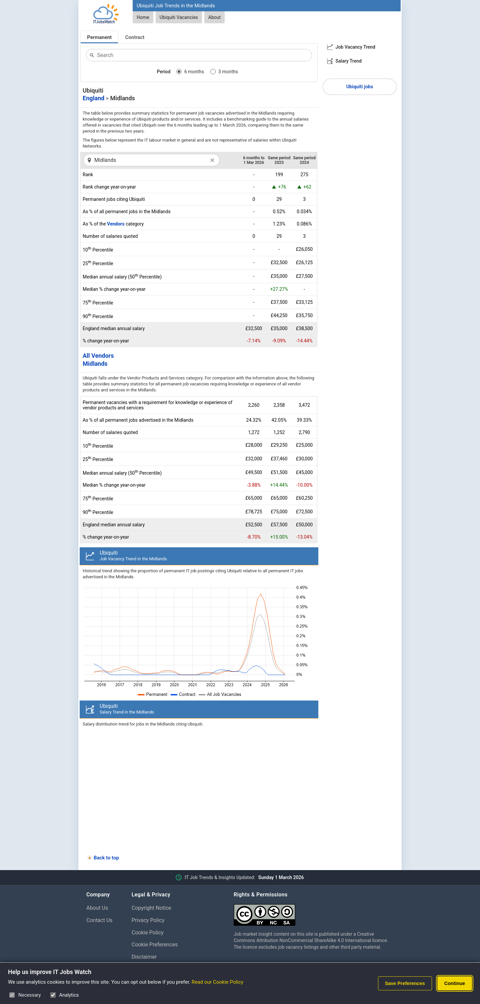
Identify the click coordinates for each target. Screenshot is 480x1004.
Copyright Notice (151, 908)
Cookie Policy (148, 932)
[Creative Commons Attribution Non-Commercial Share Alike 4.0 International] (314, 912)
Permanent (99, 37)
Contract (135, 37)
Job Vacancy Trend (355, 47)
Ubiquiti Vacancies (179, 17)
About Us (97, 908)
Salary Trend (349, 61)
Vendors (115, 224)
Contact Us (99, 920)
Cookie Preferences (155, 944)
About (214, 17)
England (93, 98)
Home (143, 17)
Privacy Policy (148, 920)
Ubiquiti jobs (359, 87)
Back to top (106, 858)
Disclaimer (144, 957)
